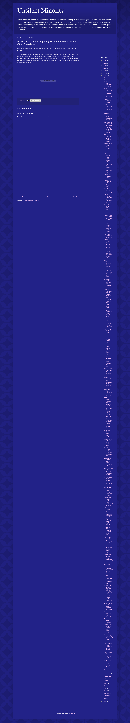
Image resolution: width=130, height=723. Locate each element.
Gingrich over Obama (108, 653)
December (107, 78)
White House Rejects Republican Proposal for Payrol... (108, 392)
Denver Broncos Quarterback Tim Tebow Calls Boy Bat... (108, 349)
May (105, 685)
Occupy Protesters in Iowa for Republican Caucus (108, 108)
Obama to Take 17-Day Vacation (107, 614)
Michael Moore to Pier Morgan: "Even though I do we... (108, 481)
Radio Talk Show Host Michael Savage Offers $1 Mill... (108, 293)
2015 (104, 68)
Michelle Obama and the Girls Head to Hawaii (108, 263)
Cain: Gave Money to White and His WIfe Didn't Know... (107, 628)
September (107, 676)
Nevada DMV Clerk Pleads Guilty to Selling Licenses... (108, 412)
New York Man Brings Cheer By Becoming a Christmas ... (108, 147)
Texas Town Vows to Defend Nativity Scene (107, 433)
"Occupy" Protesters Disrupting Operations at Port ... (108, 313)
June (105, 683)
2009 (104, 701)
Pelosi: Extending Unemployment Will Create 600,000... (108, 243)
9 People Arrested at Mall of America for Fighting (108, 116)
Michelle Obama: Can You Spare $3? (108, 84)
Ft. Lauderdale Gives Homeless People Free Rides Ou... (108, 168)
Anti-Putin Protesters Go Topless (108, 235)
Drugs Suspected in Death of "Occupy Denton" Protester (108, 548)
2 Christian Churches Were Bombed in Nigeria (108, 138)
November (107, 670)
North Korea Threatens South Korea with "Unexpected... (108, 333)
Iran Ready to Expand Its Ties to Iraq (108, 123)
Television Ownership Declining (108, 620)
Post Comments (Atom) (32, 200)
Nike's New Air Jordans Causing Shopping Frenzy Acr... (108, 157)
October (106, 674)
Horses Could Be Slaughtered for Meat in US (108, 663)
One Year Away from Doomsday (108, 190)
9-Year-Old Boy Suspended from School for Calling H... (108, 569)
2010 (104, 699)
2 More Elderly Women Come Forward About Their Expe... (108, 491)
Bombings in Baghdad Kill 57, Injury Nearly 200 (108, 183)
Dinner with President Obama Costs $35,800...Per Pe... (108, 462)
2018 (104, 63)
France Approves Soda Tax (107, 100)
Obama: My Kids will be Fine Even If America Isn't (108, 638)
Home (48, 197)
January (106, 695)
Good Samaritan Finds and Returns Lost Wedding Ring (108, 423)
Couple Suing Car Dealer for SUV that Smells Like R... (108, 442)
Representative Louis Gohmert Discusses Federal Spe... (108, 254)
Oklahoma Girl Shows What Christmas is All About (108, 606)
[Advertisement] (48, 180)
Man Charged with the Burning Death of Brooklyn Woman (108, 227)
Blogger (73, 713)
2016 (104, 65)
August (106, 680)
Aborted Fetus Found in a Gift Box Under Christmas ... (108, 208)
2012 (104, 73)
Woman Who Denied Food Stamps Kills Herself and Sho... (108, 501)
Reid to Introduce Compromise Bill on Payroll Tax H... (108, 579)
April (105, 688)
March (106, 690)
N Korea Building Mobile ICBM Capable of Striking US (108, 512)
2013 (104, 70)
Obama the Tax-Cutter (108, 657)
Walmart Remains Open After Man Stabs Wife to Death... (108, 273)
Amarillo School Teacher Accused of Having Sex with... (108, 451)
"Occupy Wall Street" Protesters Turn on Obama (108, 647)
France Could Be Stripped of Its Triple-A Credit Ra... (108, 218)
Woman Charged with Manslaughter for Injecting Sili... (108, 382)
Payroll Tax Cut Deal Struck (107, 176)
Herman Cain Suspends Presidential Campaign (108, 598)
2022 (104, 60)
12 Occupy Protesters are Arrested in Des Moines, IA (108, 92)
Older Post (75, 197)
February (107, 693)
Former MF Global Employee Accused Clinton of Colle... (107, 531)
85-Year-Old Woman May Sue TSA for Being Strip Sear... (108, 589)
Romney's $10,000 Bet (107, 341)
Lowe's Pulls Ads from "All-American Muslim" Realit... (107, 303)
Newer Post (21, 197)
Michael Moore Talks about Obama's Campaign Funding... (108, 471)
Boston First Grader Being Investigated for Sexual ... (108, 558)
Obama (24, 103)
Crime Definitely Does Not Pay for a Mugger (107, 521)
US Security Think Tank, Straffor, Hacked (108, 130)
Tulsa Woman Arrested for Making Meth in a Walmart (108, 372)
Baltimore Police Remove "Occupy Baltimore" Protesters (108, 322)
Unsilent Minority (40, 10)
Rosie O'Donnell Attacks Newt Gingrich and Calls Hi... (107, 361)
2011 (104, 75)
